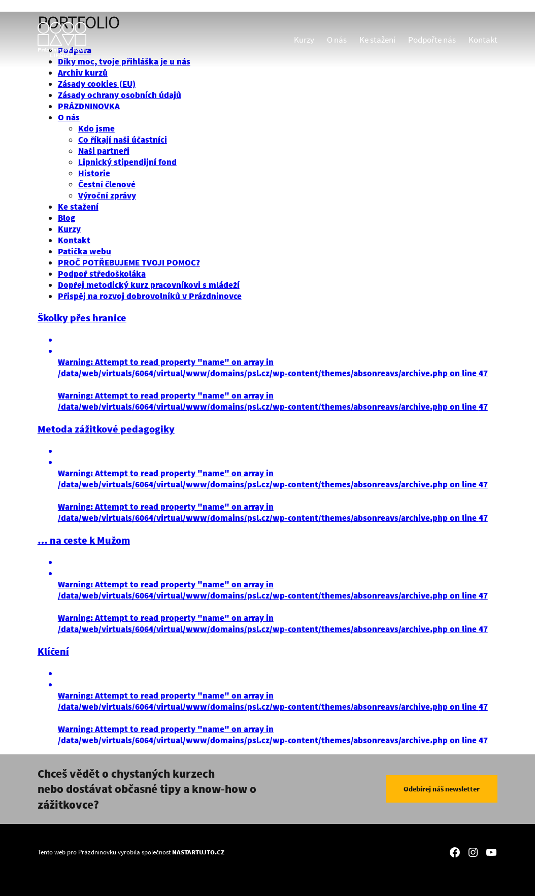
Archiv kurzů (83, 72)
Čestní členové (107, 184)
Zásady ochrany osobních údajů (119, 95)
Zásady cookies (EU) (97, 83)
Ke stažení (377, 39)
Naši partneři (103, 150)
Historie (94, 173)
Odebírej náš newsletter (442, 788)
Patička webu (84, 251)
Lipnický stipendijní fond (127, 162)
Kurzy (304, 39)
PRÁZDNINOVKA (89, 106)
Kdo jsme (96, 128)
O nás (337, 39)
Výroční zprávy (107, 195)
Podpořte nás (432, 39)
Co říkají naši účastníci (122, 139)
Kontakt (483, 39)
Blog (66, 217)
